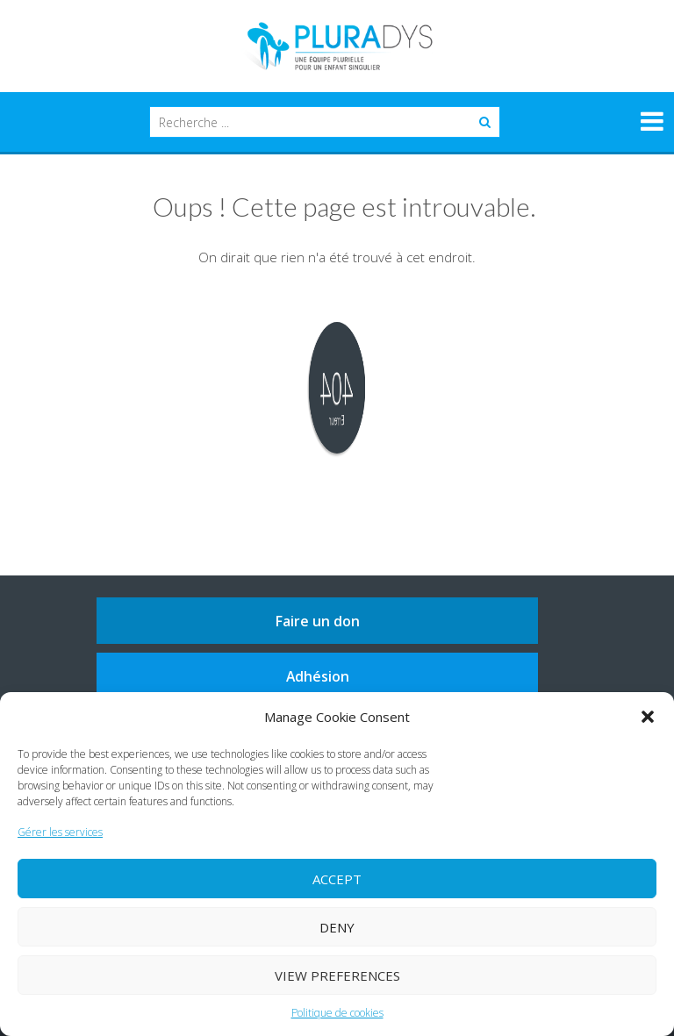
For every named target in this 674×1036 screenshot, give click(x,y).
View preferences (337, 975)
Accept (337, 879)
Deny (337, 927)
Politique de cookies (337, 1012)
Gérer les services (60, 832)
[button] (647, 716)
